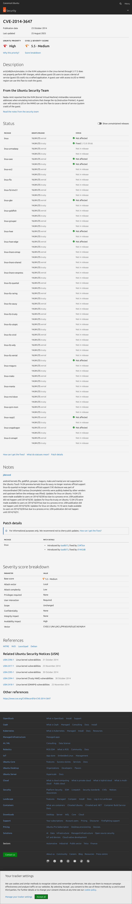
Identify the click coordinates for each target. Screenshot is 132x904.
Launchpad (23, 646)
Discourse (94, 821)
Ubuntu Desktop (11, 768)
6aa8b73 (64, 545)
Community (76, 749)
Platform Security (54, 790)
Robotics (7, 749)
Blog (81, 854)
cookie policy (90, 890)
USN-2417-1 (8, 666)
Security (7, 790)
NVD (14, 646)
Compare (72, 799)
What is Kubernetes (55, 731)
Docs (87, 724)
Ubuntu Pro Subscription (57, 827)
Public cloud (59, 783)
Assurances (51, 793)
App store (50, 755)
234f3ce (81, 545)
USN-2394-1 (8, 678)
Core (74, 814)
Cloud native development (75, 837)
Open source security (104, 833)
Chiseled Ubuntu (75, 805)
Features (50, 762)
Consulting (77, 724)
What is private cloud (81, 780)
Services (77, 762)
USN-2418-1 (8, 684)
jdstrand (7, 475)
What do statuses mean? (38, 454)
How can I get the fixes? (14, 454)
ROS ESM (50, 749)
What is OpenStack (55, 718)
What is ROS (63, 749)
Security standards (91, 790)
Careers (72, 854)
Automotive (51, 843)
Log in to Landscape (103, 799)
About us (50, 854)
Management (82, 755)
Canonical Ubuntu (11, 3)
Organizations (52, 768)
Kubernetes (8, 731)
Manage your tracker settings (18, 897)
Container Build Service (115, 805)
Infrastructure (63, 833)
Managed (65, 724)
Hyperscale (51, 774)
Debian (34, 646)
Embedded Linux (65, 755)
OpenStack (8, 718)
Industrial (63, 843)
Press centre (102, 854)
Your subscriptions (54, 821)
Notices (112, 790)
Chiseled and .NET (93, 805)
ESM (67, 790)
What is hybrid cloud (102, 780)
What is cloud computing (57, 780)
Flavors (78, 768)
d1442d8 (81, 549)
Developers (67, 768)
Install (69, 718)
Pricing (84, 821)
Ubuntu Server (10, 774)
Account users (72, 821)
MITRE (6, 646)
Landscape (8, 799)
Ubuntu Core (9, 762)
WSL (67, 814)
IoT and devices (53, 837)
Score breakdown (33, 53)
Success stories (64, 762)
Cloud (6, 780)
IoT (4, 755)
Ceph (5, 724)
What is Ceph (52, 724)
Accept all (41, 897)
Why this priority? (11, 53)
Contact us (10, 854)
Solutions (7, 833)
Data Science (64, 743)
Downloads (8, 814)
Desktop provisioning (81, 827)
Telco (86, 843)
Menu (127, 3)
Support (77, 718)
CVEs (104, 790)
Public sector (76, 843)
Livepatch (76, 790)
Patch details (57, 454)
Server (60, 814)
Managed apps (53, 737)
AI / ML (6, 743)
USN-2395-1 (8, 672)
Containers (8, 805)
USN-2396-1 (8, 660)
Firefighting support (110, 821)
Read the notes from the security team (21, 111)
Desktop (50, 814)
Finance (93, 843)
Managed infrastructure (14, 737)
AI (47, 833)
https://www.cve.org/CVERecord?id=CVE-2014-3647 (27, 698)
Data (52, 833)
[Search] (120, 3)
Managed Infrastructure (82, 833)
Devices (96, 827)
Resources (97, 731)
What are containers (55, 805)
